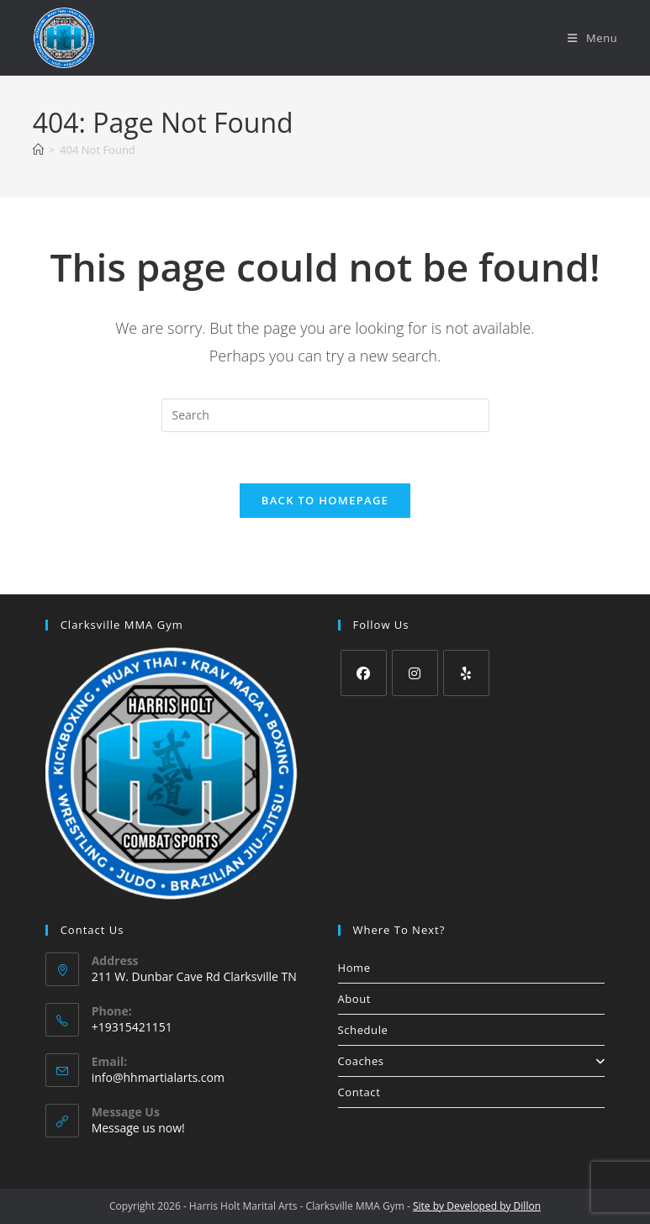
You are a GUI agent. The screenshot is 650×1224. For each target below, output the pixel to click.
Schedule (363, 1029)
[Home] (38, 149)
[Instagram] (415, 673)
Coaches (471, 1060)
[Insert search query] (325, 415)
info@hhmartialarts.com (158, 1077)
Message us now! (138, 1128)
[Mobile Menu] (592, 37)
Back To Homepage (325, 500)
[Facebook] (364, 673)
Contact (359, 1092)
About (355, 998)
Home (354, 967)
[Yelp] (466, 673)
